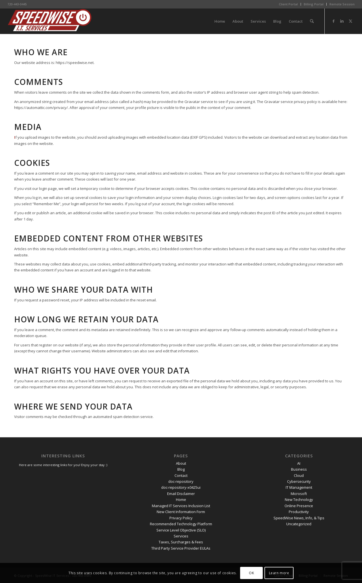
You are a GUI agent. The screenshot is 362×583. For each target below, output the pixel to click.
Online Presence (299, 505)
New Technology (299, 499)
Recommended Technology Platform (181, 523)
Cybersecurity (299, 481)
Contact (181, 475)
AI (298, 463)
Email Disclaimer (181, 493)
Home (181, 499)
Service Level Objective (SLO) (181, 530)
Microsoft (299, 493)
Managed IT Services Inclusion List (181, 505)
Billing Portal (314, 4)
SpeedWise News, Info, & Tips (298, 517)
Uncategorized (298, 523)
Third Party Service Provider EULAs (180, 548)
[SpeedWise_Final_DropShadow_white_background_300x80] (49, 21)
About (181, 463)
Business (299, 469)
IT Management (299, 487)
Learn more (279, 573)
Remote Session (342, 4)
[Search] (311, 21)
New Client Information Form (181, 511)
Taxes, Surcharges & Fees (181, 542)
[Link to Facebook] (333, 21)
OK (251, 573)
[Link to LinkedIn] (342, 21)
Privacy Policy (181, 517)
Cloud (299, 475)
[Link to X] (350, 21)
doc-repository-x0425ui (181, 487)
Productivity (299, 511)
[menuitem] (288, 4)
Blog (181, 469)
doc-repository (180, 481)
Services (181, 536)
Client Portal (288, 4)
